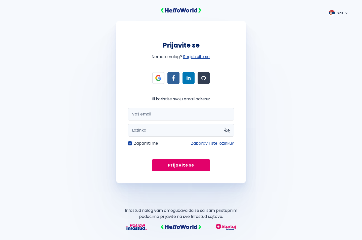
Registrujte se (196, 57)
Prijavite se (181, 165)
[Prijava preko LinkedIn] (189, 78)
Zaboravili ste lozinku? (212, 143)
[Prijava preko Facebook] (173, 78)
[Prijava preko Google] (158, 78)
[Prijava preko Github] (204, 78)
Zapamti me (146, 143)
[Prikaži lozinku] (227, 130)
